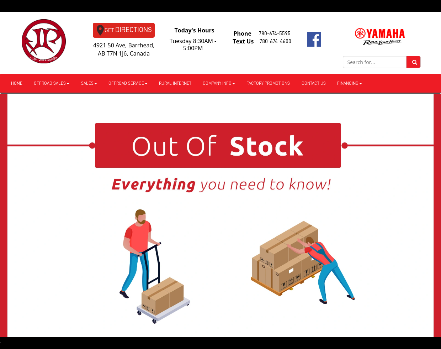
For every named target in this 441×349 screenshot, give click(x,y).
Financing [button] (349, 83)
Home (16, 83)
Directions (124, 30)
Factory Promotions (268, 83)
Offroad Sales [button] (51, 83)
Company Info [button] (219, 83)
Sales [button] (89, 83)
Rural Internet (175, 83)
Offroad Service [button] (128, 83)
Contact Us (314, 83)
